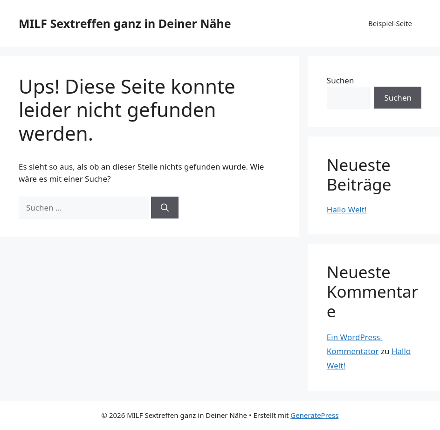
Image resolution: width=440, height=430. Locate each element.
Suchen (340, 80)
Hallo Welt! (347, 209)
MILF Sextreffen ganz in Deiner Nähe (125, 23)
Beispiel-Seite (390, 23)
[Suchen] (165, 208)
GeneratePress (314, 415)
